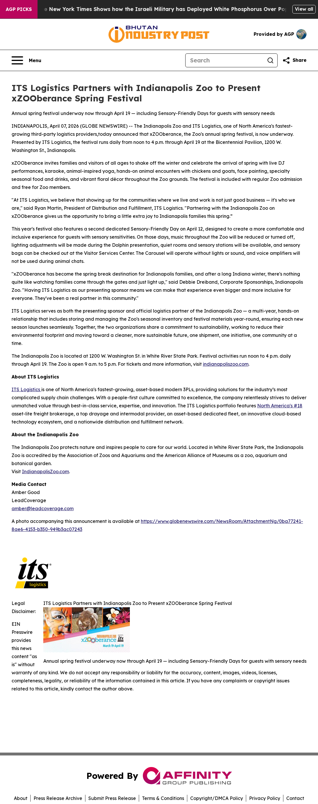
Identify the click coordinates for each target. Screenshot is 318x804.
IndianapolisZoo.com (45, 471)
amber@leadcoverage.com (43, 508)
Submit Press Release (112, 798)
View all (304, 9)
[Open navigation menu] (26, 60)
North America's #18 (279, 406)
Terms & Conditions (163, 798)
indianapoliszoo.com (225, 364)
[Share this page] (294, 60)
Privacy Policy (264, 798)
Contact (295, 798)
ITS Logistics (26, 389)
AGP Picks (19, 9)
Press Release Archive (57, 798)
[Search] (224, 60)
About (20, 798)
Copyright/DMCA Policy (216, 798)
